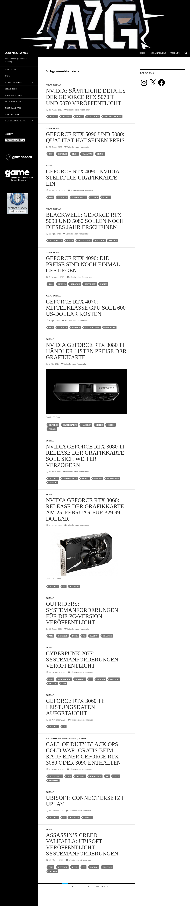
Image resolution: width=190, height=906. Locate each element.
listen (99, 425)
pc (64, 586)
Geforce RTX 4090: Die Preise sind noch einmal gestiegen (83, 264)
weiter (52, 483)
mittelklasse (92, 327)
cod (69, 776)
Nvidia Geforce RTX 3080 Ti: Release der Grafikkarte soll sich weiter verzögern (86, 456)
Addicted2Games (16, 53)
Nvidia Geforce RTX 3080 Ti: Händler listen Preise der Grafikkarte (86, 351)
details (53, 117)
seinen (100, 154)
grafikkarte (79, 197)
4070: (51, 327)
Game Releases (12, 114)
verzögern (113, 479)
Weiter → (102, 886)
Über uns (175, 53)
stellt (106, 197)
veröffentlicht (112, 117)
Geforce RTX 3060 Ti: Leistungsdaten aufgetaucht (75, 707)
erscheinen (84, 241)
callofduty (55, 776)
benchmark (64, 679)
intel (75, 636)
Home (142, 53)
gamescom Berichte (15, 121)
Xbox (116, 776)
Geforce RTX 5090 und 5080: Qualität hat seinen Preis (85, 137)
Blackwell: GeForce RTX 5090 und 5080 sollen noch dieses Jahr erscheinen (85, 221)
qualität (87, 154)
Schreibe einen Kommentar (78, 110)
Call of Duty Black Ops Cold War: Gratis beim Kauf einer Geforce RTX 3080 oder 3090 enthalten (83, 753)
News (49, 85)
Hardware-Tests (13, 95)
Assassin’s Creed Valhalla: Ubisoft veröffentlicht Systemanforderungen (82, 844)
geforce (66, 117)
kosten (76, 327)
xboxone (53, 780)
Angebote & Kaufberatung (61, 738)
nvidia (79, 117)
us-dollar (109, 327)
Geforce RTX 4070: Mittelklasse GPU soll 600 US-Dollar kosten (86, 308)
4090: (51, 197)
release (97, 479)
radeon (94, 636)
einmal (62, 284)
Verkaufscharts (13, 82)
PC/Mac (57, 85)
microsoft (95, 776)
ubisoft (88, 818)
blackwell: (55, 241)
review (53, 683)
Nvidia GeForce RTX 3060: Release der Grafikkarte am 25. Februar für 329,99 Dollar (85, 509)
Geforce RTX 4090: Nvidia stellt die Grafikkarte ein (82, 177)
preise (103, 284)
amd (51, 636)
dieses (70, 241)
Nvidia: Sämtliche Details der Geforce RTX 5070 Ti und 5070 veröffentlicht (86, 97)
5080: (51, 154)
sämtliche (93, 117)
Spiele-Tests (11, 89)
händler (86, 425)
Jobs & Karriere (158, 53)
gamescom (10, 69)
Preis (74, 154)
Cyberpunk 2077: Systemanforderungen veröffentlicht (82, 659)
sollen (113, 241)
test (63, 683)
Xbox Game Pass (13, 108)
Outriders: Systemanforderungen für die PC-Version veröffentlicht (82, 613)
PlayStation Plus (14, 102)
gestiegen (90, 284)
